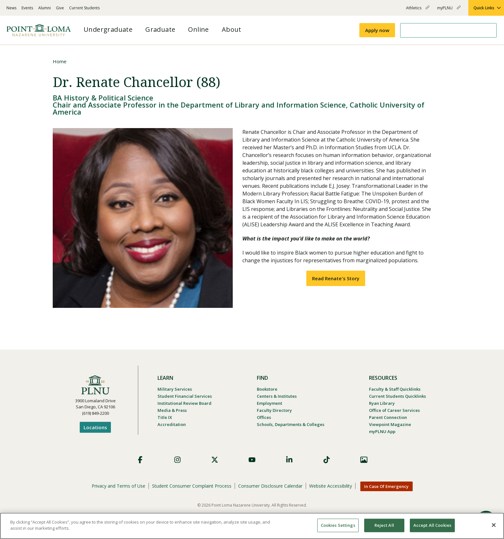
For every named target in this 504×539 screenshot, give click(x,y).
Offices (264, 417)
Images (364, 460)
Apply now (377, 30)
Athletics (417, 10)
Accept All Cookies (432, 525)
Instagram (177, 460)
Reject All (384, 525)
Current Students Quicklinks (397, 396)
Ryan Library (382, 403)
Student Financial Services (185, 396)
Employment (269, 403)
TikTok (327, 460)
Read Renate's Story (335, 278)
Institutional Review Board (185, 403)
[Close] (494, 525)
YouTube (252, 460)
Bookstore (267, 389)
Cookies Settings (338, 525)
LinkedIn (289, 460)
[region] (252, 526)
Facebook (140, 460)
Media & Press (172, 410)
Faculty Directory (274, 410)
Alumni (44, 8)
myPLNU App (382, 431)
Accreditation (172, 424)
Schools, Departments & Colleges (290, 424)
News (11, 8)
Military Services (175, 389)
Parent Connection (388, 417)
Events (27, 8)
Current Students (84, 8)
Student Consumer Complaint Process (191, 486)
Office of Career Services (394, 410)
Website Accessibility (330, 486)
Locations (95, 427)
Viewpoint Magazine (390, 424)
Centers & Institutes (277, 396)
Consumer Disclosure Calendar (270, 486)
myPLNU (449, 10)
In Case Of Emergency (386, 486)
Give (60, 8)
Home (60, 61)
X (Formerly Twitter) (215, 460)
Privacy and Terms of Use (118, 486)
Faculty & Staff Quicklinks (394, 389)
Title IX (165, 417)
